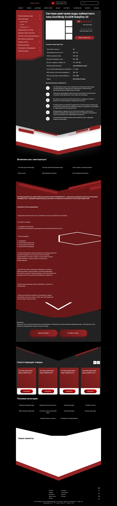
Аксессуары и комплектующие (82, 167)
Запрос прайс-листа (84, 37)
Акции (58, 8)
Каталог (20, 8)
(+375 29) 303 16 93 (61, 4)
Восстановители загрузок (80, 173)
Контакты (66, 8)
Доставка (38, 8)
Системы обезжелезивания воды (52, 167)
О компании (77, 8)
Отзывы (96, 8)
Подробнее (26, 391)
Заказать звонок (34, 3)
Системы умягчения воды (26, 167)
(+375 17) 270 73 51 (61, 2)
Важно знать (48, 8)
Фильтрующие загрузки (49, 173)
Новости (87, 8)
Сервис (29, 8)
